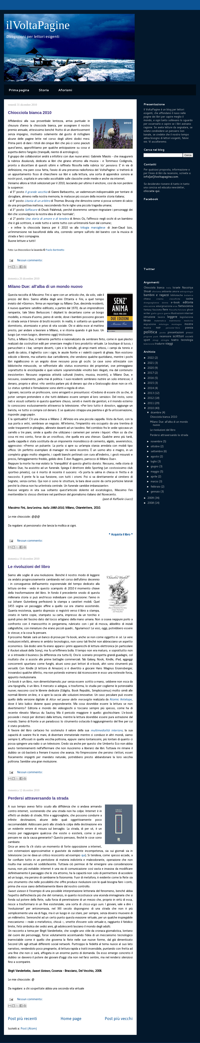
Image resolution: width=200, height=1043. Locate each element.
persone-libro (173, 327)
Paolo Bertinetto (55, 250)
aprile (154, 476)
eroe (175, 306)
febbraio (156, 486)
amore (175, 291)
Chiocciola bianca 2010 (29, 112)
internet (188, 313)
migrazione (150, 324)
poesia (189, 327)
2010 (151, 408)
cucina (189, 298)
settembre (157, 451)
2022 (151, 357)
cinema (159, 298)
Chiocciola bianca (154, 287)
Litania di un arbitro (37, 201)
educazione (149, 306)
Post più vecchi (119, 1019)
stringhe (165, 340)
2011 (151, 403)
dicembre (156, 412)
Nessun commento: (30, 260)
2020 (151, 368)
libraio (147, 320)
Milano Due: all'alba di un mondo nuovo (45, 286)
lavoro (161, 317)
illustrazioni (177, 313)
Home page (71, 1019)
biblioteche (176, 295)
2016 (151, 378)
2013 (151, 393)
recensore (165, 336)
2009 (151, 498)
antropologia (186, 291)
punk (155, 336)
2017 (151, 372)
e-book (175, 302)
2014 (151, 388)
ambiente (166, 291)
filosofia (173, 309)
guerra (167, 313)
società (189, 336)
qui (83, 855)
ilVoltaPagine (38, 25)
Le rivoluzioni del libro (29, 566)
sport (147, 340)
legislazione (186, 317)
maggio (155, 471)
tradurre (160, 343)
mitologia (164, 324)
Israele (176, 287)
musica (147, 327)
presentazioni (176, 332)
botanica (188, 295)
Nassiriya (187, 287)
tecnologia (187, 340)
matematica (160, 320)
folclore (182, 309)
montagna (176, 324)
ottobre (155, 446)
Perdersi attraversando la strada (38, 798)
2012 (151, 398)
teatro (175, 340)
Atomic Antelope (121, 699)
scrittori (178, 336)
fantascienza (185, 306)
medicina (188, 320)
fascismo (157, 309)
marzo (155, 481)
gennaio (156, 491)
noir (158, 327)
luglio (154, 461)
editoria (188, 302)
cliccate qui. (152, 191)
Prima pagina (19, 90)
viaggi (169, 343)
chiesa (147, 298)
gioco (160, 313)
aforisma (156, 291)
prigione (148, 336)
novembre (157, 441)
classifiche (174, 298)
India (168, 287)
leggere (172, 316)
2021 (151, 363)
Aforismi (65, 90)
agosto (155, 456)
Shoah (147, 291)
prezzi (189, 332)
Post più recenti (22, 1019)
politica (150, 332)
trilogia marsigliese (92, 227)
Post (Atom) (29, 1028)
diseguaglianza (151, 302)
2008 (151, 503)
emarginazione (164, 306)
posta (163, 332)
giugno (155, 466)
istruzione (149, 317)
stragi (155, 340)
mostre (189, 324)
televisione (149, 343)
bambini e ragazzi (156, 295)
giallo (154, 313)
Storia (44, 90)
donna (165, 302)
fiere (165, 309)
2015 (151, 383)
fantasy (147, 309)
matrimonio (175, 320)
